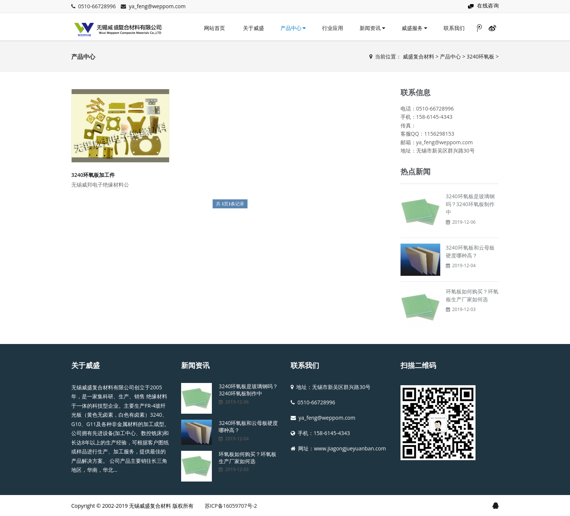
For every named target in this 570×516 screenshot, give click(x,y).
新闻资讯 (372, 27)
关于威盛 (253, 27)
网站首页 (214, 27)
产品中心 (293, 27)
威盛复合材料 (418, 56)
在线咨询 (488, 5)
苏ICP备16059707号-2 (231, 505)
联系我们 (454, 27)
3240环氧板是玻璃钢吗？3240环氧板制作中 (470, 204)
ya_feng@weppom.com (157, 6)
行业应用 (332, 27)
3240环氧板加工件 (93, 174)
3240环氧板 (480, 56)
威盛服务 (414, 27)
